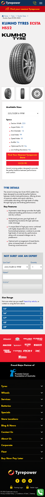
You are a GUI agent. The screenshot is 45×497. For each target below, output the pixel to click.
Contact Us (7, 432)
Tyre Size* (6, 262)
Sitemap (32, 494)
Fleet (3, 451)
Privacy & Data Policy (7, 494)
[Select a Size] (22, 113)
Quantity (34, 262)
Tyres (4, 386)
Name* (5, 272)
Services (5, 399)
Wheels (5, 392)
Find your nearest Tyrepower (25, 9)
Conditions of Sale (22, 494)
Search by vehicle (30, 301)
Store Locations (9, 419)
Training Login (18, 488)
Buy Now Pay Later (12, 458)
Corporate (6, 445)
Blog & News (8, 425)
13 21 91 (22, 163)
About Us (6, 438)
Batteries (6, 405)
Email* (5, 292)
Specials (5, 412)
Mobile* (6, 282)
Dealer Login (34, 488)
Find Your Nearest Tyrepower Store (22, 156)
